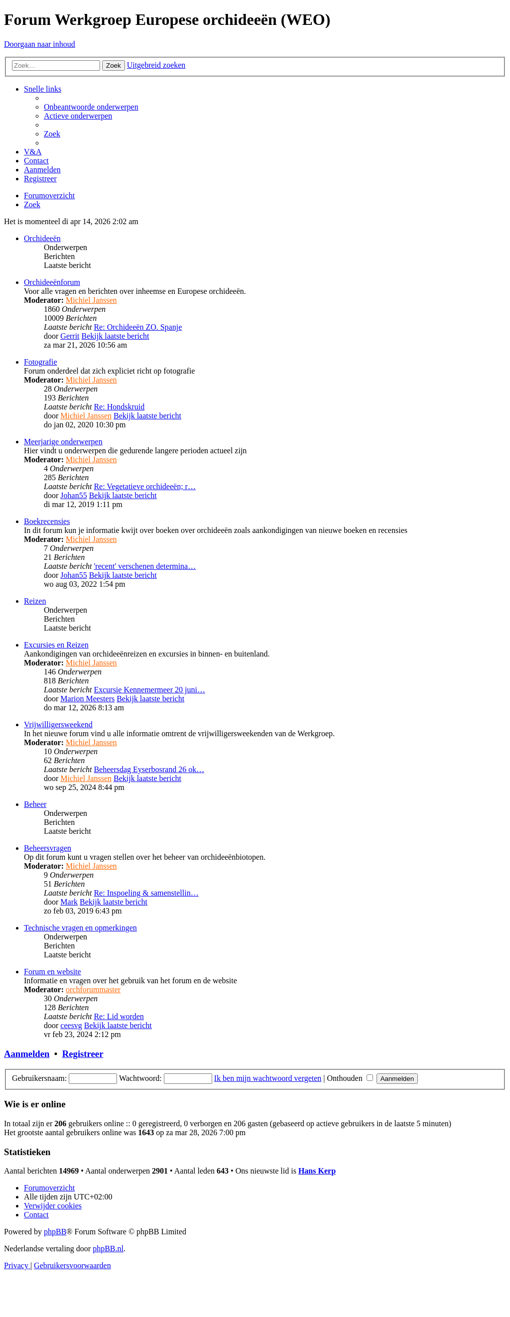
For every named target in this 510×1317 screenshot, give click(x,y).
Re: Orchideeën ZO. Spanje (138, 327)
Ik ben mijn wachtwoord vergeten (268, 1078)
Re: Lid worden (118, 1016)
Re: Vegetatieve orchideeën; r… (145, 486)
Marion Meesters (87, 698)
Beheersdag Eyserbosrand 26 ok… (149, 769)
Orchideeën (42, 238)
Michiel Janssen (91, 300)
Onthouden (350, 1078)
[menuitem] (91, 107)
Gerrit (69, 336)
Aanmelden (26, 1054)
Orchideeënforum (52, 282)
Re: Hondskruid (119, 406)
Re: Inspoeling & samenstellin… (146, 893)
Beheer (35, 804)
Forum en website (52, 971)
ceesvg (71, 1025)
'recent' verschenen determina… (145, 566)
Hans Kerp (317, 1171)
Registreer (83, 1054)
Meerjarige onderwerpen (63, 441)
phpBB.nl (108, 1248)
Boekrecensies (47, 521)
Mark (69, 902)
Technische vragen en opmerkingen (80, 927)
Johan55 (73, 495)
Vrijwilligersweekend (58, 724)
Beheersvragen (47, 848)
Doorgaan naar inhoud (39, 44)
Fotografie (40, 362)
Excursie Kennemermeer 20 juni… (149, 689)
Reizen (35, 601)
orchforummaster (93, 989)
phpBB (55, 1231)
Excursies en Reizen (56, 645)
